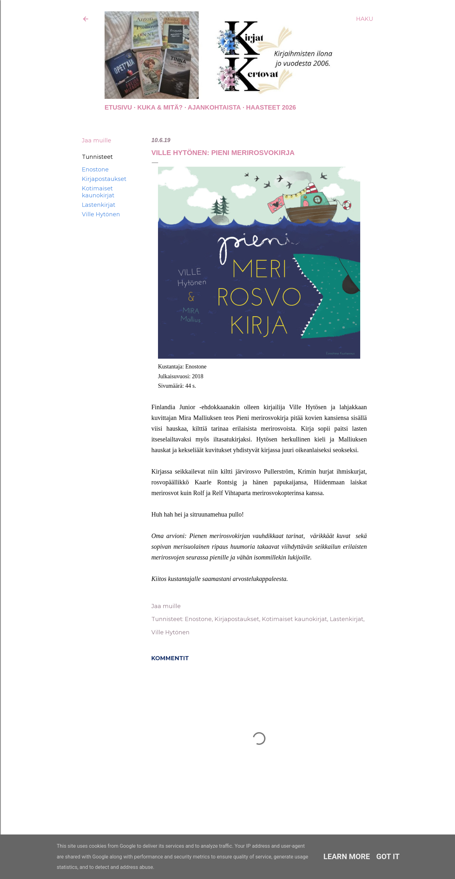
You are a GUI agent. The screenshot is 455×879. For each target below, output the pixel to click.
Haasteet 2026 (271, 107)
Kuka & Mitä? (160, 107)
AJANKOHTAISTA (214, 107)
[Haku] (364, 19)
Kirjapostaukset (104, 179)
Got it (388, 856)
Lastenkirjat (98, 204)
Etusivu (118, 107)
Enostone (95, 169)
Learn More (346, 856)
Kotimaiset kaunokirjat (98, 192)
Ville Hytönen (101, 214)
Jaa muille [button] (96, 140)
